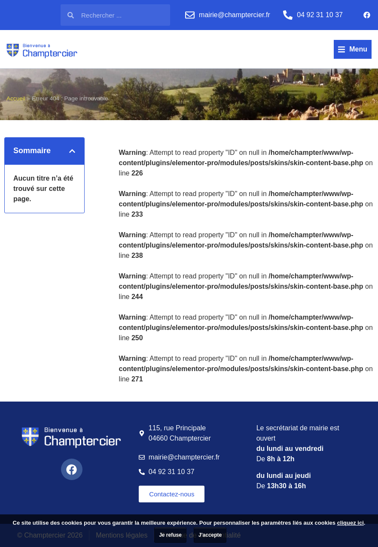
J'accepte (210, 535)
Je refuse (170, 535)
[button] (353, 49)
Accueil (15, 98)
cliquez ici (350, 523)
